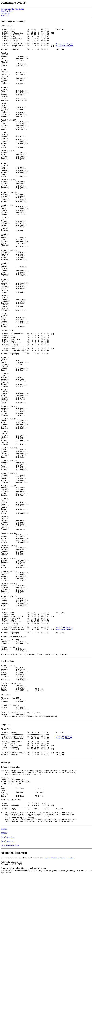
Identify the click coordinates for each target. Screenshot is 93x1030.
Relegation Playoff (64, 48)
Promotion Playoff (64, 875)
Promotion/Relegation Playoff (14, 759)
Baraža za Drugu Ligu (10, 910)
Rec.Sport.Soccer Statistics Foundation (59, 1012)
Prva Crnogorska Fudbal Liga (12, 9)
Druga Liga (5, 13)
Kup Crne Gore (7, 11)
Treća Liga (5, 15)
